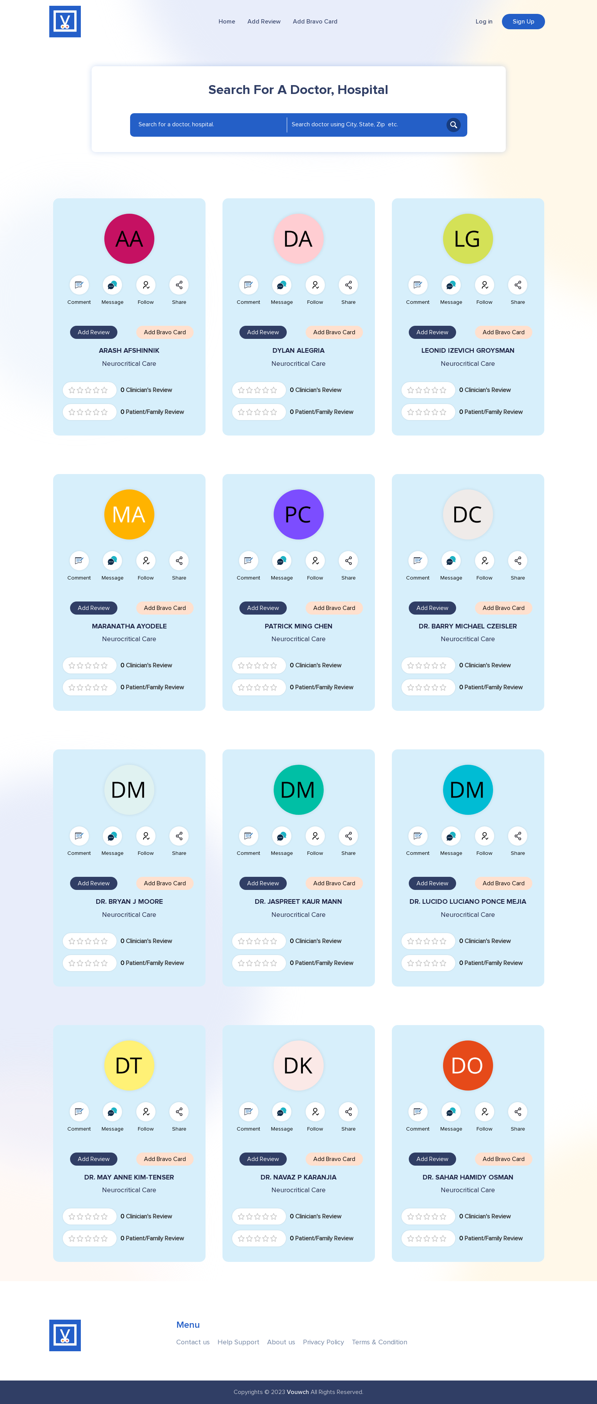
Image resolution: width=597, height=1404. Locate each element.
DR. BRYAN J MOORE (129, 902)
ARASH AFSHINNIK (129, 351)
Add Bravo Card (315, 21)
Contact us (193, 1342)
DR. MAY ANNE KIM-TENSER (129, 1177)
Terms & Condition (379, 1342)
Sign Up (523, 21)
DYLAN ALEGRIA (298, 351)
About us (281, 1342)
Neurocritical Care (129, 364)
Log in (484, 21)
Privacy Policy (323, 1342)
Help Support (238, 1342)
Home (227, 21)
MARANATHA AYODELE (129, 626)
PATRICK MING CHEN (299, 626)
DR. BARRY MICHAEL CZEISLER (468, 626)
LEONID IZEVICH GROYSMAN (468, 351)
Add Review (264, 21)
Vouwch (298, 1392)
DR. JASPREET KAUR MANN (298, 902)
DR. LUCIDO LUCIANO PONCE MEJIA (468, 902)
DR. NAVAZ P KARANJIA (298, 1177)
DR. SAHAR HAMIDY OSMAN (468, 1177)
